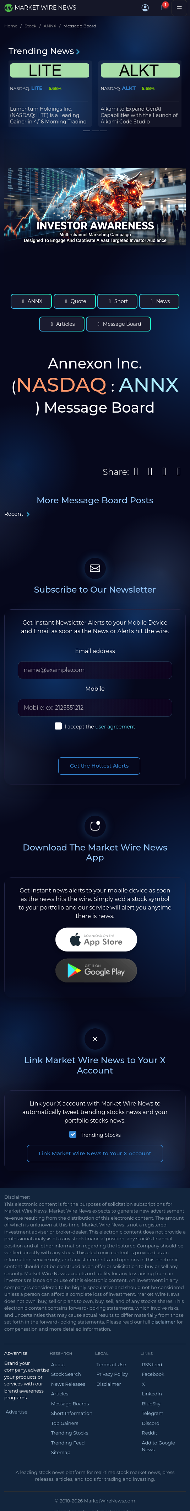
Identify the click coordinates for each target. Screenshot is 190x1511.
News (159, 301)
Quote (74, 301)
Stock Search (66, 1374)
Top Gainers (64, 1423)
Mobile (94, 688)
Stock (30, 25)
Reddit (149, 1433)
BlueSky (151, 1403)
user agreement (115, 726)
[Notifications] (162, 8)
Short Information (71, 1413)
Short (117, 301)
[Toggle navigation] (179, 8)
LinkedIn (152, 1393)
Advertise (16, 1412)
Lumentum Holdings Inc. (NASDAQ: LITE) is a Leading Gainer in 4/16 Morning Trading (48, 115)
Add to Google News (158, 1446)
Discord (150, 1423)
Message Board (118, 324)
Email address (95, 651)
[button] (145, 8)
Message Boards (70, 1403)
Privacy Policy (112, 1374)
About (58, 1364)
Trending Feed (68, 1443)
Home (10, 25)
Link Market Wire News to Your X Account (95, 1153)
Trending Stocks (101, 1135)
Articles (62, 324)
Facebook (153, 1374)
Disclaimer (109, 1384)
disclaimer (163, 1322)
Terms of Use (111, 1364)
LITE (37, 88)
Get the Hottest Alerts (99, 765)
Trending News (45, 51)
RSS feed (152, 1364)
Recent (17, 513)
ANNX (50, 25)
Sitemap (61, 1452)
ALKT (129, 88)
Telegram (152, 1413)
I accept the (100, 726)
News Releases (68, 1384)
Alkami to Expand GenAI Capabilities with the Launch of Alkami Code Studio (139, 115)
